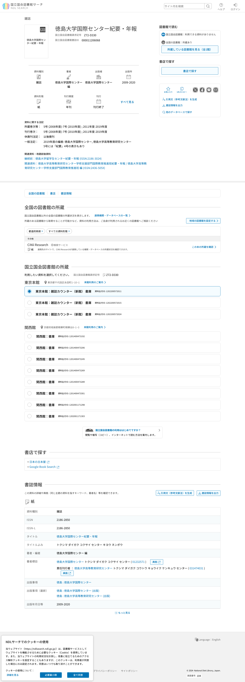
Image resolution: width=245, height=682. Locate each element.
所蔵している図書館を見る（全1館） (190, 49)
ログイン (235, 6)
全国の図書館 (36, 193)
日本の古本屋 (39, 462)
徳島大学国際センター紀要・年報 (77, 536)
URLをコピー (182, 90)
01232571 (138, 562)
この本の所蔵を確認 (204, 247)
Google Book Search (44, 467)
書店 (52, 193)
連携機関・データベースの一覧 (113, 216)
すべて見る (127, 102)
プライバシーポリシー (105, 670)
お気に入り (168, 90)
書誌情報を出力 (172, 105)
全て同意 (78, 675)
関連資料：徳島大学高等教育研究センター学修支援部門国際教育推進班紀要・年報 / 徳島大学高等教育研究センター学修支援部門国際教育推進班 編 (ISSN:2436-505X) (85, 165)
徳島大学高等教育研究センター (93, 568)
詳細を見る (13, 675)
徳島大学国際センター (70, 562)
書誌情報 (66, 193)
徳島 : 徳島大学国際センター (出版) (78, 591)
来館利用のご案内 (95, 282)
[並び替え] (36, 231)
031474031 (196, 568)
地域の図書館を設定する (204, 221)
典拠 (156, 562)
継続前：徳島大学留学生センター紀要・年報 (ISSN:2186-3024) (63, 158)
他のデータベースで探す (177, 112)
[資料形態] (59, 231)
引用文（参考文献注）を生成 (179, 99)
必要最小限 (51, 675)
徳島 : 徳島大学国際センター (74, 582)
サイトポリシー (129, 670)
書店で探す (190, 71)
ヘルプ (221, 6)
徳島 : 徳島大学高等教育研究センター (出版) (83, 596)
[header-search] (188, 6)
